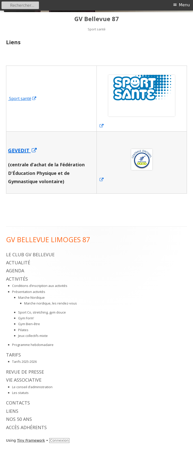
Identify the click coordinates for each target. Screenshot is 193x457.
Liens (12, 411)
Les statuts (20, 392)
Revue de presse (25, 372)
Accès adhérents (26, 427)
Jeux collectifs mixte (33, 335)
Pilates (23, 330)
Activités (17, 279)
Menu (184, 5)
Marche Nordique (31, 297)
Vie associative (23, 380)
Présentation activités (28, 291)
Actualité (18, 263)
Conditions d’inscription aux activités (39, 285)
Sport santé (22, 98)
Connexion (59, 440)
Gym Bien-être (29, 324)
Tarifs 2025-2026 (24, 361)
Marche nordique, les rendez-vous (50, 303)
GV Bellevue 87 (96, 19)
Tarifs (13, 355)
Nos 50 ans (19, 419)
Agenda (15, 271)
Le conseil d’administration (32, 387)
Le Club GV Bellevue (30, 254)
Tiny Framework (31, 440)
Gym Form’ (26, 318)
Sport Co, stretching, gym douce (42, 312)
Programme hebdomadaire (33, 344)
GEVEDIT (22, 150)
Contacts (18, 403)
